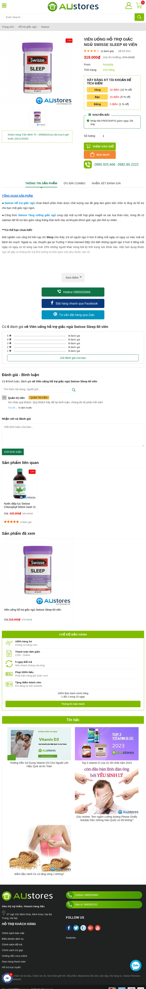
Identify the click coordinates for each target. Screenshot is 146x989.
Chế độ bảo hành (73, 629)
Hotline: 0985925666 (82, 889)
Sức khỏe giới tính (56, 970)
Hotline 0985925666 (73, 286)
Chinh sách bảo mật (13, 927)
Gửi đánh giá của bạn (73, 352)
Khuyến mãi (98, 114)
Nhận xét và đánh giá (16, 413)
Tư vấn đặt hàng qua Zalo (73, 309)
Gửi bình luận (12, 446)
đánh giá (74, 330)
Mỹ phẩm (72, 970)
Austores (71, 932)
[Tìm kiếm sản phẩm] (73, 17)
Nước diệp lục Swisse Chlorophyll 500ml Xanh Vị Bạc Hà (20, 501)
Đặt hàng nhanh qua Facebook (74, 297)
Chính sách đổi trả (12, 939)
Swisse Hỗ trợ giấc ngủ (20, 197)
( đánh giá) (107, 51)
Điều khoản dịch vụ (13, 933)
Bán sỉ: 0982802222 (82, 899)
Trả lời (11, 402)
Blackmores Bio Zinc (88, 970)
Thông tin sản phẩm (41, 177)
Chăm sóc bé (39, 970)
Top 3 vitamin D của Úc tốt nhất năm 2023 (107, 757)
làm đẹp (104, 970)
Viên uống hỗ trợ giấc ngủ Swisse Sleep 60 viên (32, 604)
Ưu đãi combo (74, 177)
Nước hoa (7, 970)
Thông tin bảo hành (73, 698)
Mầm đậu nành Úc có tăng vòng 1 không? (39, 868)
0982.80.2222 (128, 159)
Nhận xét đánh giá (106, 177)
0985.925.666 (104, 159)
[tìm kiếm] (139, 17)
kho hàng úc (116, 970)
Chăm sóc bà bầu (22, 970)
